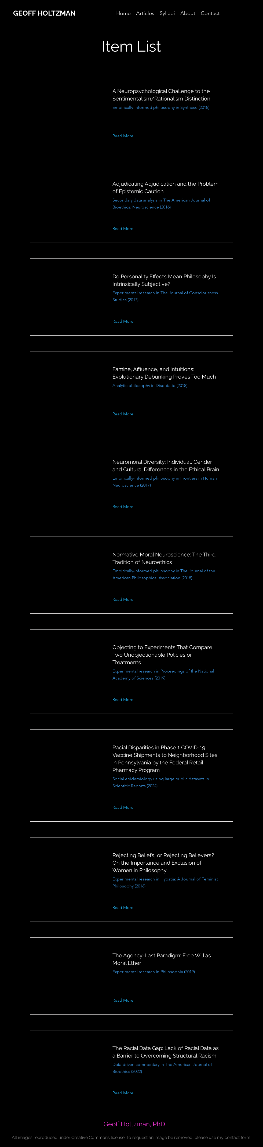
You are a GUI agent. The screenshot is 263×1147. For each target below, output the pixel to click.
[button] (127, 136)
